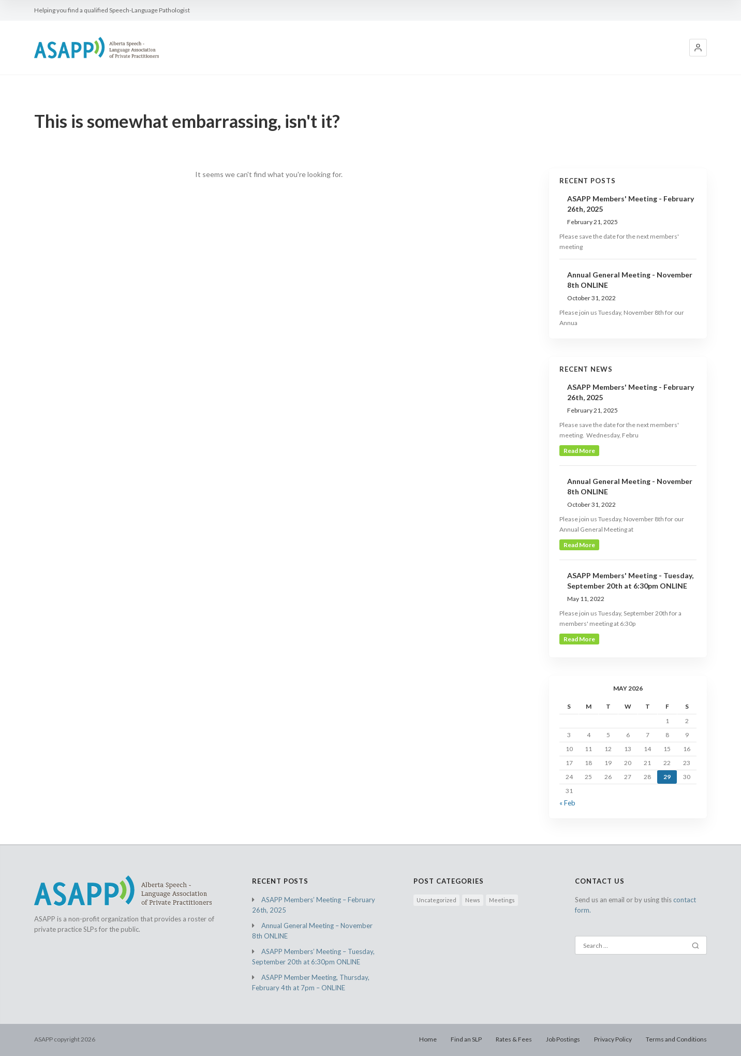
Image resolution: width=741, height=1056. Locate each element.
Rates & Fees (514, 1039)
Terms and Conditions (676, 1039)
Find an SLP (466, 1039)
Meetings (502, 900)
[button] (698, 47)
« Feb (567, 803)
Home (428, 1039)
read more (579, 450)
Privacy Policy (613, 1039)
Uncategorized (436, 900)
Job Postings (563, 1039)
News (472, 900)
